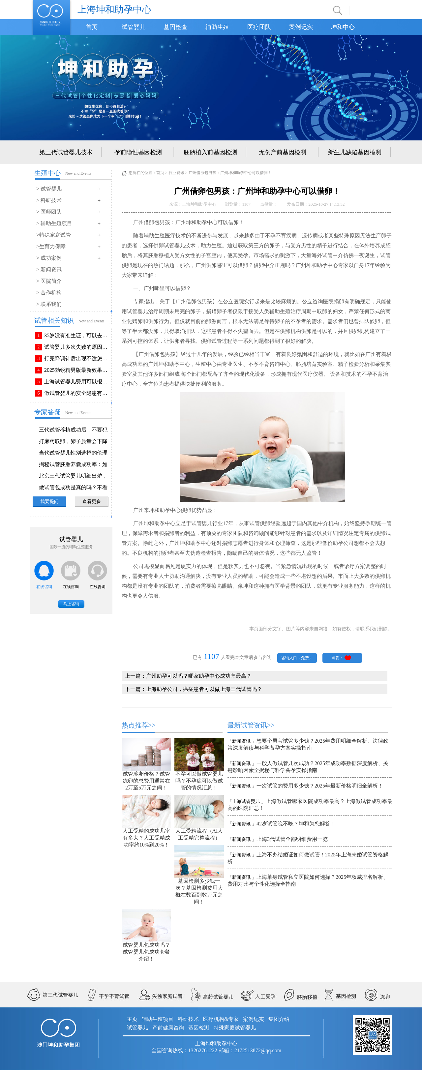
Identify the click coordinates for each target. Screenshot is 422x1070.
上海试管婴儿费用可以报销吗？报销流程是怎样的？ (77, 381)
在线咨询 (44, 586)
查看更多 (91, 501)
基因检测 (198, 1027)
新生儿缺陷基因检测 (354, 152)
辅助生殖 (217, 27)
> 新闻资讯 (49, 269)
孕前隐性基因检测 (138, 152)
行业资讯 (176, 172)
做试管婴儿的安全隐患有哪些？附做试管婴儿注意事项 (77, 393)
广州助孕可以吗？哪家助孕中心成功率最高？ (199, 676)
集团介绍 (278, 1019)
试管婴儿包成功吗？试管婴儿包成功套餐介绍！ (146, 952)
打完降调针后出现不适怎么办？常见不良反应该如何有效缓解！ (77, 358)
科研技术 (188, 1019)
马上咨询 (71, 604)
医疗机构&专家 (221, 1019)
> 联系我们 (49, 304)
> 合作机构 (49, 292)
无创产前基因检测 (282, 152)
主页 (132, 1019)
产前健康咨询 (168, 1027)
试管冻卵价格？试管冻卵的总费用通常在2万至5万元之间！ (146, 780)
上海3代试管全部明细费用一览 (292, 839)
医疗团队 (259, 27)
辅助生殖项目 (157, 1019)
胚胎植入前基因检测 (210, 152)
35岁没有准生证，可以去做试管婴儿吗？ (77, 335)
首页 (92, 27)
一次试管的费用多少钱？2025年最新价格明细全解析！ (319, 785)
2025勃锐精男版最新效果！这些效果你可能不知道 (77, 370)
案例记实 (301, 27)
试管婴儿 (133, 27)
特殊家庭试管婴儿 (235, 1027)
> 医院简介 (49, 281)
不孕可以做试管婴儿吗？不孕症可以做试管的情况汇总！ (199, 780)
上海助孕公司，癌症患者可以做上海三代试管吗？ (204, 689)
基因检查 (175, 27)
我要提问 (49, 501)
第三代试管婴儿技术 (66, 152)
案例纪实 (253, 1019)
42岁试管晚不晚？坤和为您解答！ (296, 823)
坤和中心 (343, 27)
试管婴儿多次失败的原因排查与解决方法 (77, 347)
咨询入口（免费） (297, 658)
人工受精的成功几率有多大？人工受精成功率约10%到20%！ (146, 837)
